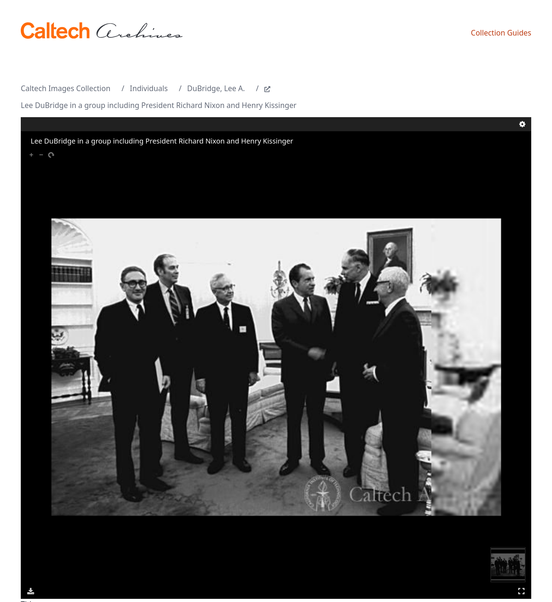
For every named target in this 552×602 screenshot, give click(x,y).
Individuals (149, 88)
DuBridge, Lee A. (216, 88)
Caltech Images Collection (66, 88)
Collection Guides (501, 33)
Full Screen (521, 590)
